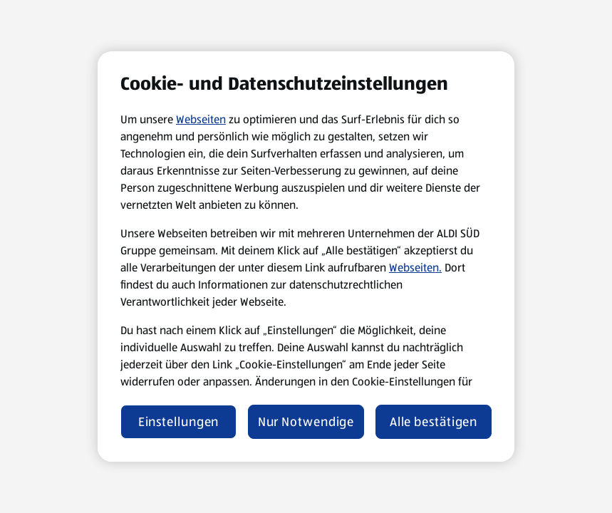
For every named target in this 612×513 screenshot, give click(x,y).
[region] (306, 256)
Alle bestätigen (434, 422)
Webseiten (201, 119)
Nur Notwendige (306, 422)
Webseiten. (415, 267)
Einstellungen (178, 422)
